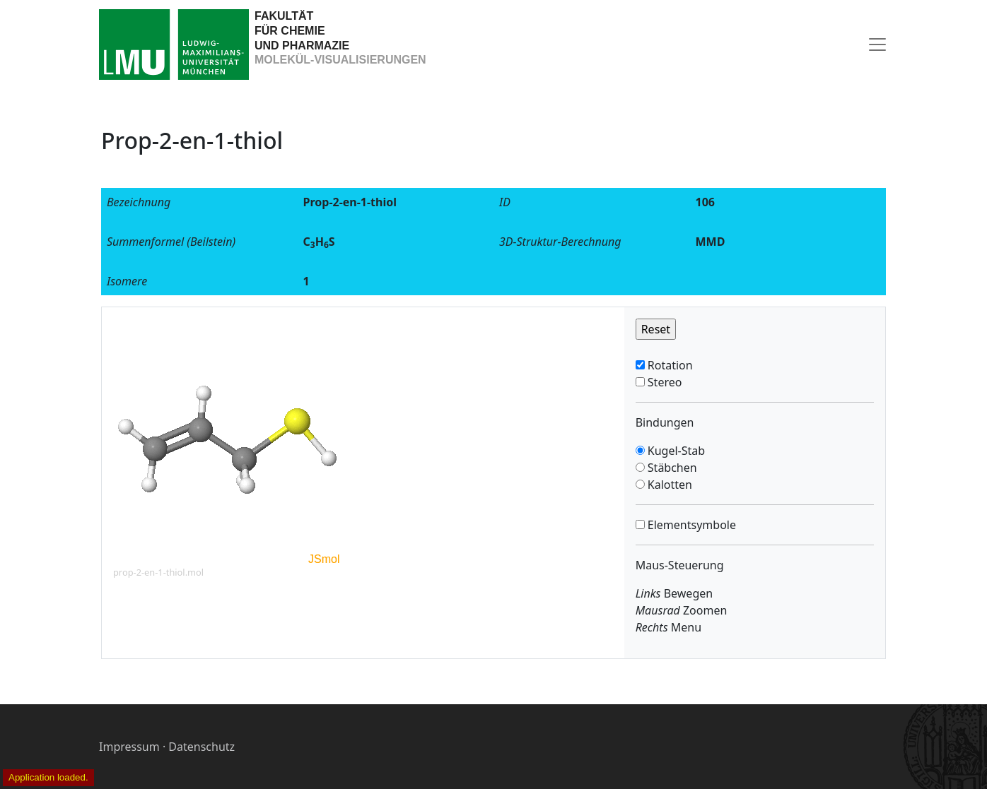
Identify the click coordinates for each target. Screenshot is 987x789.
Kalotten (668, 484)
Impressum (129, 746)
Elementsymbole (690, 525)
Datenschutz (201, 746)
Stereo (663, 382)
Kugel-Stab (675, 450)
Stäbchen (671, 467)
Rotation (669, 365)
